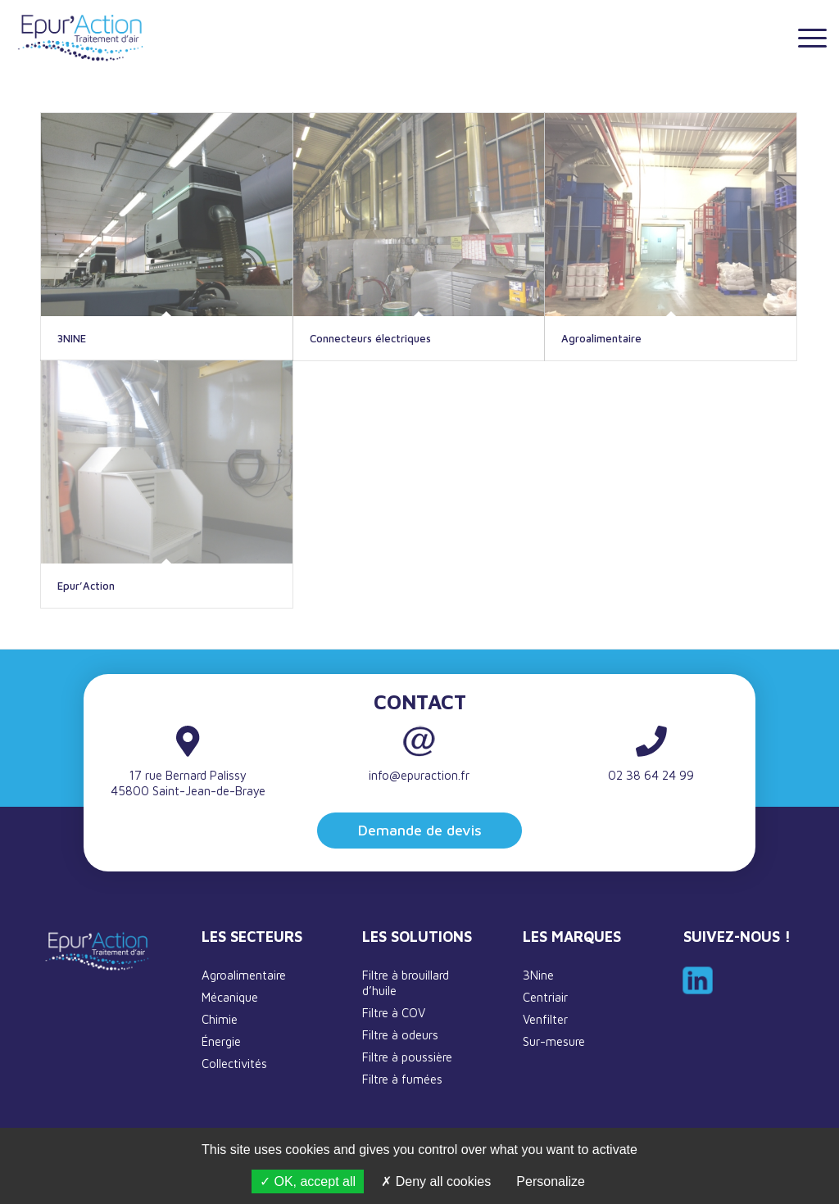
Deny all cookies (436, 1181)
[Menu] (807, 37)
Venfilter (545, 1019)
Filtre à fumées (402, 1079)
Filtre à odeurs (400, 1035)
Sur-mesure (554, 1041)
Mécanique (230, 997)
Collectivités (234, 1063)
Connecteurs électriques (370, 338)
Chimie (220, 1019)
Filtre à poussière (407, 1057)
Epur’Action (86, 585)
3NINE (71, 338)
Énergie (221, 1041)
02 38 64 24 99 (651, 775)
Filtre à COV (393, 1013)
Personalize (550, 1181)
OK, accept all (308, 1181)
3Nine (538, 975)
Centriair (545, 997)
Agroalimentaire (601, 338)
